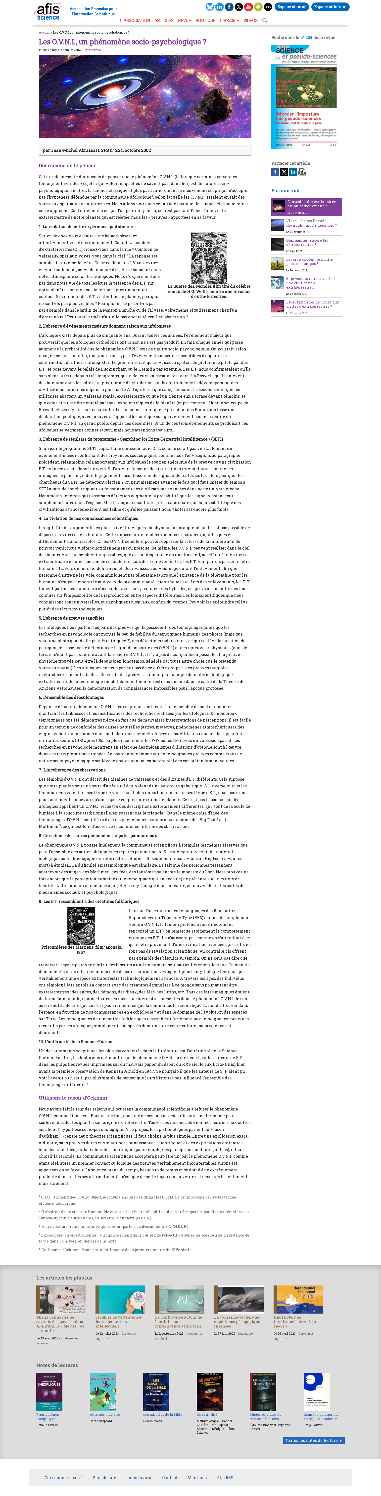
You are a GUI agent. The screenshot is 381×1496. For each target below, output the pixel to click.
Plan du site (104, 1477)
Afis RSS (225, 1477)
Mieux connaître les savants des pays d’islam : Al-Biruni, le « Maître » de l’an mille (60, 1324)
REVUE (184, 20)
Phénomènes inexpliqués (47, 1416)
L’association (135, 20)
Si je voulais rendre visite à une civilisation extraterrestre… (310, 283)
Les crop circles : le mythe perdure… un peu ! (309, 261)
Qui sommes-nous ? (64, 1477)
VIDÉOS (250, 20)
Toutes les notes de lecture (311, 1440)
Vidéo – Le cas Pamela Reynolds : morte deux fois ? (311, 222)
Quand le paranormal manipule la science (321, 1416)
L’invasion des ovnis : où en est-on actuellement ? (312, 203)
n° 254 (306, 37)
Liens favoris (139, 1477)
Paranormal (92, 50)
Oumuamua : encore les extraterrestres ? (307, 242)
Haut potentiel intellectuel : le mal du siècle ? (295, 1321)
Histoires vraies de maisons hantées (266, 1416)
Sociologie (245, 1333)
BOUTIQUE (205, 20)
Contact (170, 1477)
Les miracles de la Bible (162, 1414)
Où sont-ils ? (207, 1414)
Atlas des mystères (105, 1414)
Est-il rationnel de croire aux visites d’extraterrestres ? (312, 304)
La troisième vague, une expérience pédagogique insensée (237, 1321)
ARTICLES (164, 20)
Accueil (44, 32)
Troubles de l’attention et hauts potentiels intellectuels (119, 1321)
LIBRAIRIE (229, 20)
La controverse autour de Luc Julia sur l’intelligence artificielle (178, 1321)
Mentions (197, 1477)
